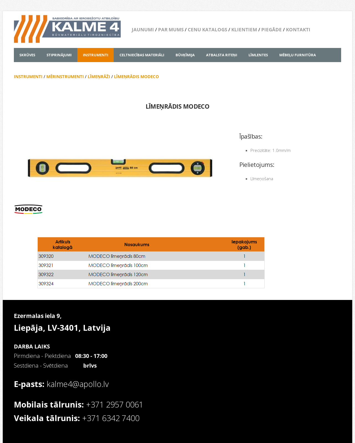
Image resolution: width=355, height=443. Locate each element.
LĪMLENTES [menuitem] (258, 54)
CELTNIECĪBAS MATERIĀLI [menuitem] (142, 54)
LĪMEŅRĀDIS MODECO (136, 76)
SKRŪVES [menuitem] (27, 54)
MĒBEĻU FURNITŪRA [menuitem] (297, 54)
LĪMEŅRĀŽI (99, 76)
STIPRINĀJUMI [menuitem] (59, 54)
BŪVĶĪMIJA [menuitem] (185, 54)
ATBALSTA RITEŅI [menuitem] (221, 54)
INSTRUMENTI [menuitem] (95, 54)
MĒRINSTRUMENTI (65, 76)
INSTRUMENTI (28, 76)
